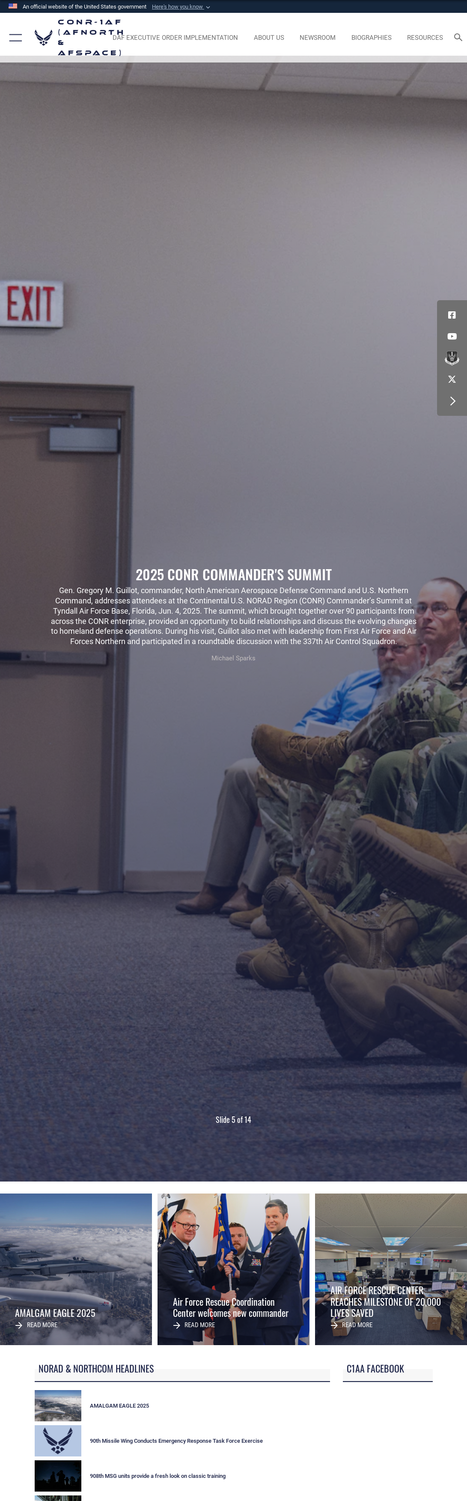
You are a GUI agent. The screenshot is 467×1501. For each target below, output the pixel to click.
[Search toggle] (460, 38)
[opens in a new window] (175, 37)
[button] (182, 7)
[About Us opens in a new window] (269, 37)
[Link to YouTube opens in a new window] (452, 336)
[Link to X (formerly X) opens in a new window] (452, 379)
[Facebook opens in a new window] (452, 315)
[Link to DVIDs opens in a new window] (452, 358)
